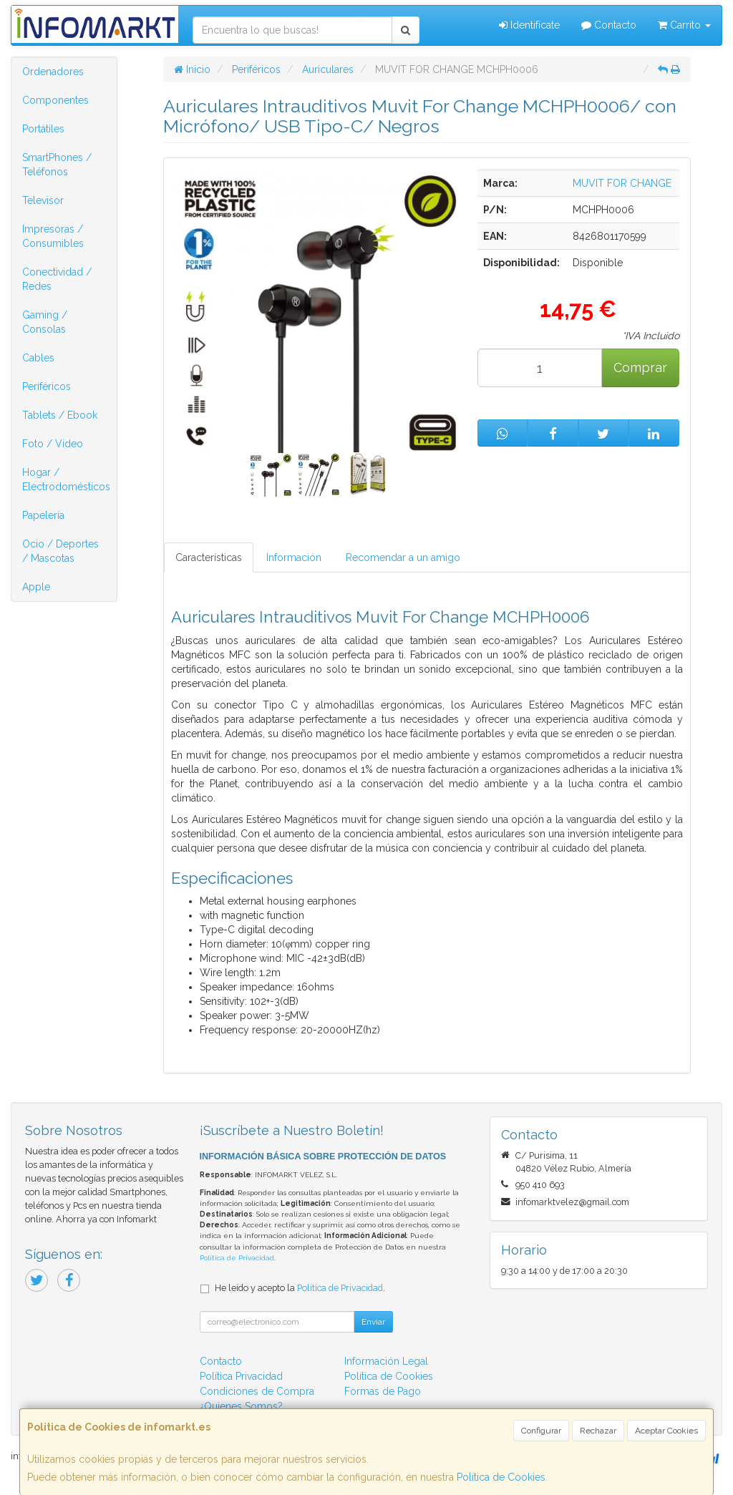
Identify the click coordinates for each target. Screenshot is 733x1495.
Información (293, 557)
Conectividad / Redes (57, 279)
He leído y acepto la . (300, 1287)
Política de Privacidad (237, 1258)
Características (208, 557)
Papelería (43, 515)
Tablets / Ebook (59, 415)
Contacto (608, 25)
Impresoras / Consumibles (53, 236)
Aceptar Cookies (666, 1431)
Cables (38, 358)
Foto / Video (52, 443)
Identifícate (529, 25)
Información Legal (386, 1361)
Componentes (55, 100)
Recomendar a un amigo (403, 557)
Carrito (684, 25)
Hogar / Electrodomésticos (66, 479)
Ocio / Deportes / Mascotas (60, 551)
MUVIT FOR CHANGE (622, 183)
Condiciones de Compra (257, 1391)
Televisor (43, 200)
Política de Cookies (501, 1477)
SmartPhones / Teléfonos (57, 164)
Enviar (373, 1322)
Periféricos (46, 386)
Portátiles (43, 129)
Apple (36, 587)
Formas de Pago (382, 1391)
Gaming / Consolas (44, 322)
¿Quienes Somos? (241, 1406)
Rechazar (598, 1431)
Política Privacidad (241, 1376)
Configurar (541, 1431)
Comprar (640, 367)
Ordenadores (53, 71)
